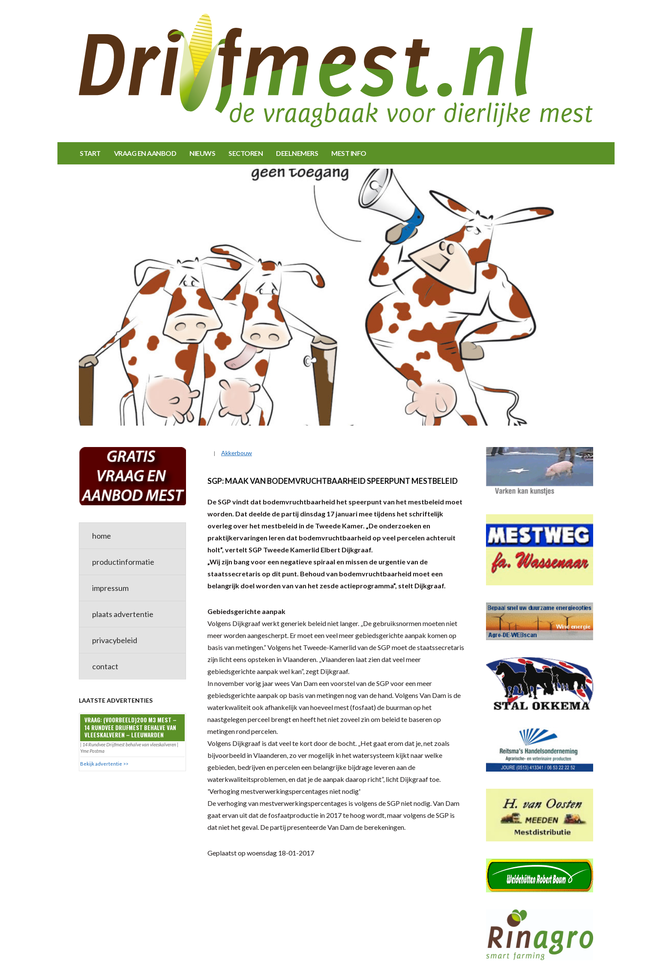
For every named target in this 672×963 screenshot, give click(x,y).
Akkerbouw (236, 452)
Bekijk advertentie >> (104, 763)
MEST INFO (348, 153)
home (101, 535)
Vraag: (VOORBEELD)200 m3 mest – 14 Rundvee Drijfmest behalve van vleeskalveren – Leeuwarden (130, 727)
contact (105, 666)
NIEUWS (202, 153)
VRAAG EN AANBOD (145, 153)
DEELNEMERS (297, 153)
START (90, 153)
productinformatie (123, 561)
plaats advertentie (122, 614)
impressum (110, 588)
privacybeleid (114, 640)
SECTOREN (245, 153)
